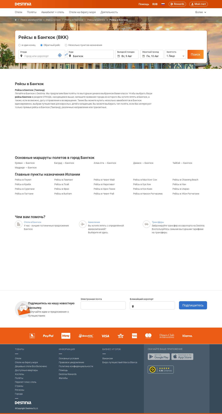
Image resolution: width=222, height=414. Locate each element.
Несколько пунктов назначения (85, 45)
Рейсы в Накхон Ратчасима (148, 193)
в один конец (28, 45)
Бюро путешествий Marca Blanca (119, 362)
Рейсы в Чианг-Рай (104, 193)
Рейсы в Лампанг (63, 179)
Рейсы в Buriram (63, 193)
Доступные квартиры (26, 370)
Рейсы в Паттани (24, 193)
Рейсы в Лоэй (61, 184)
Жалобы (63, 378)
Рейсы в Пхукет (23, 179)
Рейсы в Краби (23, 184)
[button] (155, 4)
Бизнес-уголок (111, 349)
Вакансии (107, 358)
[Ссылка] (60, 55)
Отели (18, 12)
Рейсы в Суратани (24, 189)
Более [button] (201, 12)
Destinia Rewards (68, 374)
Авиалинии (94, 222)
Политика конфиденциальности (76, 366)
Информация (67, 349)
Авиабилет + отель (52, 12)
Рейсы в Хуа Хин (142, 184)
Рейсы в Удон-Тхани (104, 189)
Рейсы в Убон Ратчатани (186, 193)
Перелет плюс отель (25, 382)
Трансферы (158, 222)
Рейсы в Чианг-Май (104, 179)
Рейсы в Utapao (181, 189)
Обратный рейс (52, 45)
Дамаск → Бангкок (143, 163)
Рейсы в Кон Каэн (142, 189)
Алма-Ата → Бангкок (105, 163)
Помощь (63, 370)
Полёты (31, 12)
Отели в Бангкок (32, 222)
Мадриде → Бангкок (26, 167)
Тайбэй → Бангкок (182, 163)
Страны (19, 386)
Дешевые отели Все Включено (31, 366)
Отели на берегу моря (82, 12)
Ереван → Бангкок (25, 163)
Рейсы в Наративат (104, 184)
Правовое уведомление (71, 362)
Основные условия (69, 358)
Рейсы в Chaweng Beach (185, 179)
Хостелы (19, 374)
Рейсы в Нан (179, 184)
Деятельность (109, 12)
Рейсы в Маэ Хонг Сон (145, 179)
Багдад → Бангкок (64, 163)
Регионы (19, 390)
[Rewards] (177, 4)
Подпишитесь (193, 305)
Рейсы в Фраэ (61, 189)
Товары (19, 349)
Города (19, 394)
